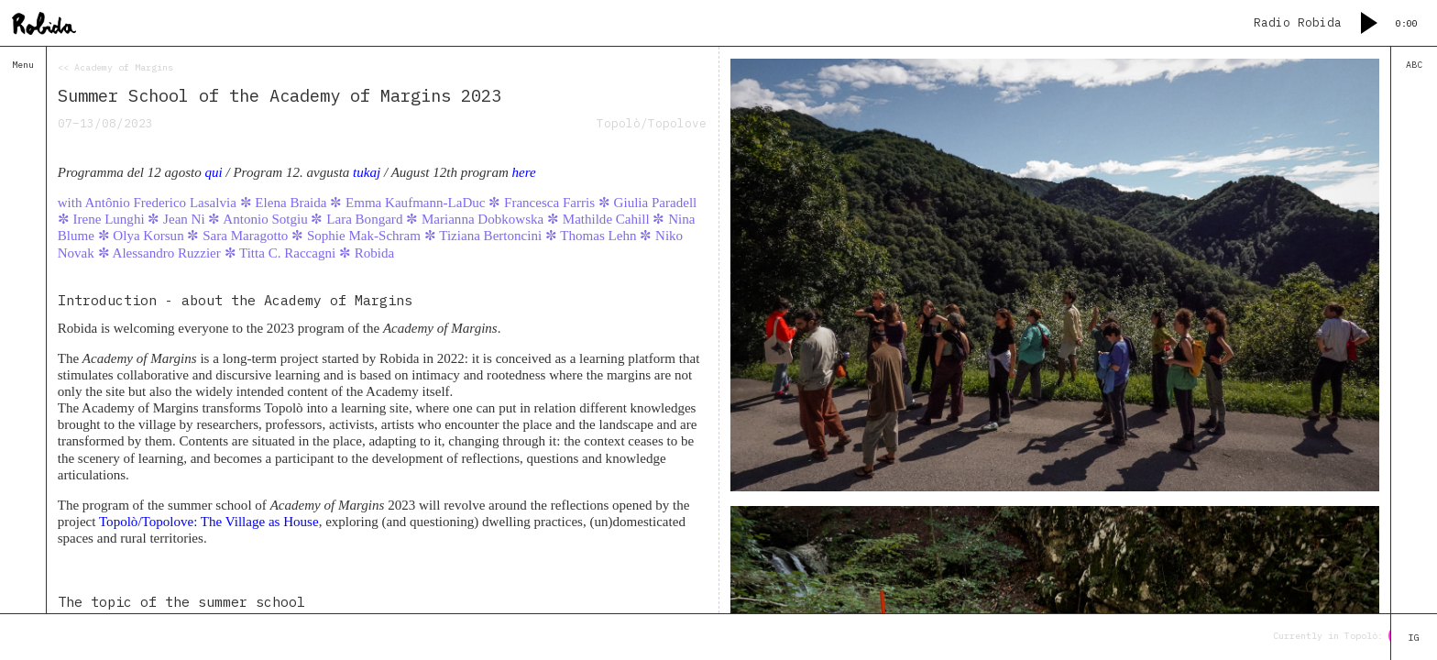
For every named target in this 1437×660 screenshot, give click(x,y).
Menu (23, 65)
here (524, 172)
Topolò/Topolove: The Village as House (209, 521)
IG (1414, 638)
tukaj (366, 172)
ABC (1414, 65)
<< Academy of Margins (115, 67)
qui (213, 172)
